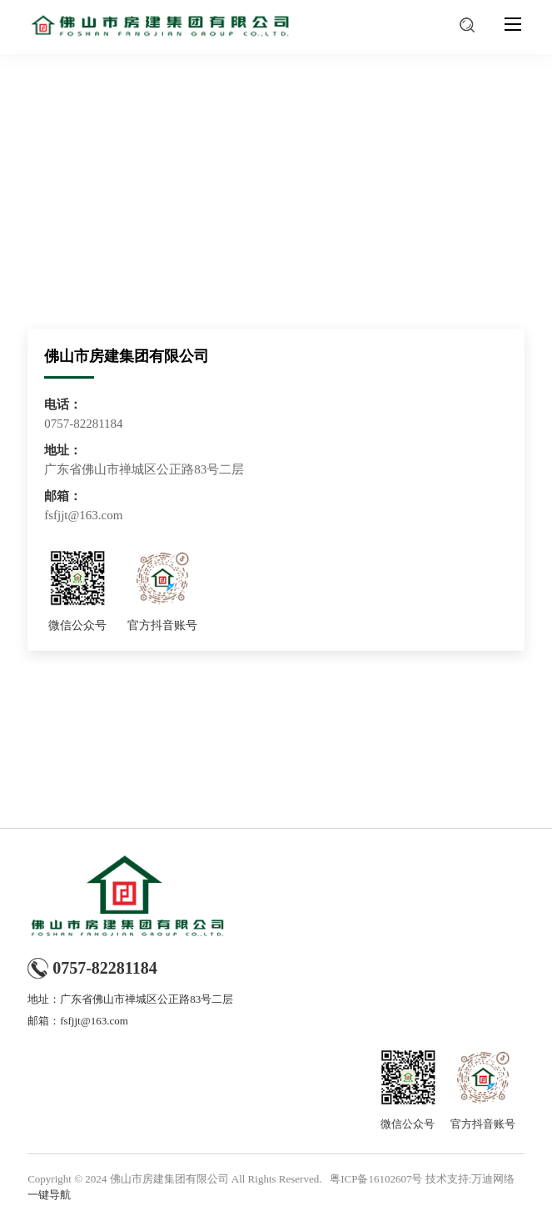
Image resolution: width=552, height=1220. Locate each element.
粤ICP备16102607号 (376, 1179)
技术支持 (447, 1179)
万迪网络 (493, 1179)
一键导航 (49, 1194)
